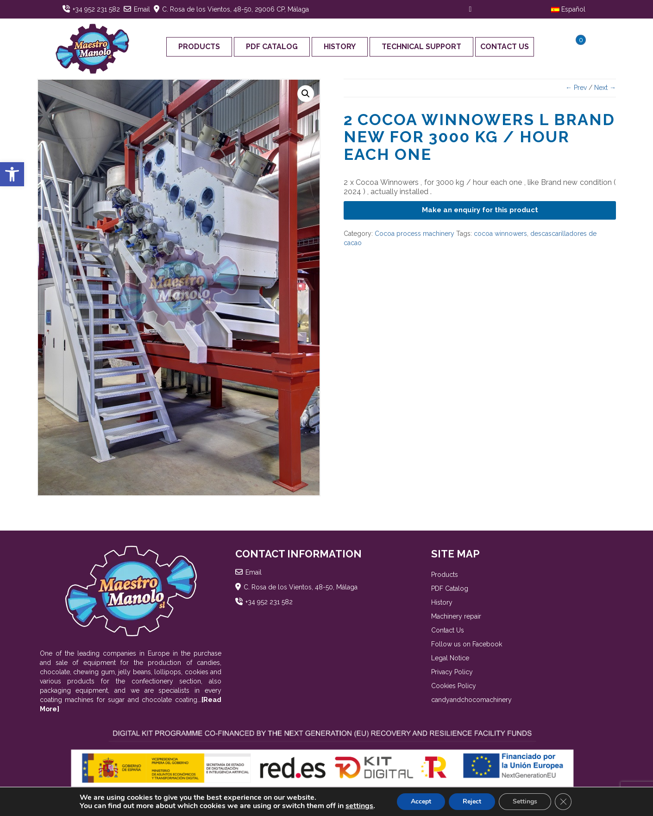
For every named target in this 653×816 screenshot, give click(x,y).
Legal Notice (450, 658)
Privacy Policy (452, 672)
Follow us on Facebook (466, 644)
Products (199, 46)
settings (359, 806)
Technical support (421, 46)
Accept (421, 801)
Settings (525, 801)
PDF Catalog (272, 46)
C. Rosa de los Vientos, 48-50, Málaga (301, 587)
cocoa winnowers (500, 233)
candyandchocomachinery (471, 699)
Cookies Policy (453, 685)
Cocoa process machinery (414, 233)
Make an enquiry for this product (480, 210)
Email (142, 9)
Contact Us (504, 46)
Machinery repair (456, 616)
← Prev (576, 87)
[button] (12, 174)
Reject (472, 801)
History (340, 46)
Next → (605, 87)
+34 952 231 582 (96, 9)
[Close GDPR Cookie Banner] (563, 801)
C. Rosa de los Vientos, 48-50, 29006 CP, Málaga (235, 9)
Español (568, 9)
